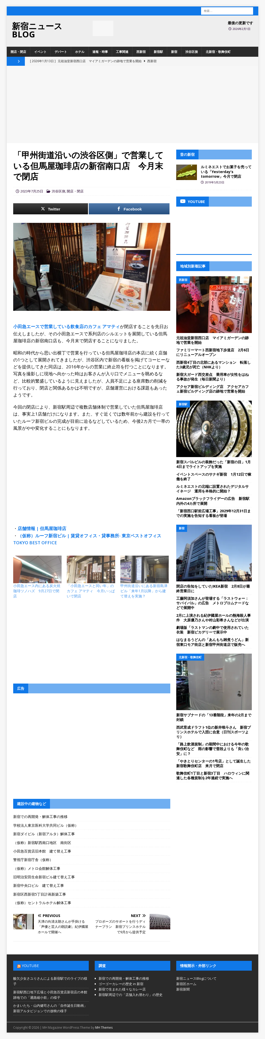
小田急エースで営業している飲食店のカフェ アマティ (66, 326)
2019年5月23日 (214, 182)
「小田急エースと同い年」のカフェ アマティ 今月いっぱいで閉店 (91, 590)
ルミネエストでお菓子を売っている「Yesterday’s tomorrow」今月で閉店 (226, 171)
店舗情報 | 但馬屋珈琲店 (42, 528)
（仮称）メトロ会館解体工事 (36, 868)
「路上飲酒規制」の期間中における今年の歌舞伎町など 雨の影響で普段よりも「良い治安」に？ (212, 749)
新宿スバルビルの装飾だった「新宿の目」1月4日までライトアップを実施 (213, 464)
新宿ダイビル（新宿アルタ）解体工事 (44, 833)
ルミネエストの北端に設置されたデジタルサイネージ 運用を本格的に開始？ (212, 488)
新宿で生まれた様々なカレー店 (122, 989)
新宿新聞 (183, 989)
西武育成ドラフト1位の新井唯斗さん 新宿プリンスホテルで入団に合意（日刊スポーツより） (213, 732)
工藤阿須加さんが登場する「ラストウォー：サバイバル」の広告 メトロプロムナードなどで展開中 (212, 603)
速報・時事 (100, 52)
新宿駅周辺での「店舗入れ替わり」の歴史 (131, 994)
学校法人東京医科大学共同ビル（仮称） (45, 825)
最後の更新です (240, 22)
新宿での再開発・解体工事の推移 (40, 816)
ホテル (79, 52)
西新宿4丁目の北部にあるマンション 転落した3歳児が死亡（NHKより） (213, 364)
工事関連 (122, 52)
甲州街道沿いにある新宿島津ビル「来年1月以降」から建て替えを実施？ (143, 590)
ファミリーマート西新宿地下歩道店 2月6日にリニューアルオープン (212, 352)
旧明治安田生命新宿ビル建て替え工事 (44, 876)
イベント (40, 52)
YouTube (30, 965)
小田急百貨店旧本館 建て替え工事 (42, 851)
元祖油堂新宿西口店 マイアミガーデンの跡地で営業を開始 (212, 340)
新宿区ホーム (186, 983)
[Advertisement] (133, 104)
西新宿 (141, 52)
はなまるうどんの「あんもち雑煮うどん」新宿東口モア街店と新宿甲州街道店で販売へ (212, 642)
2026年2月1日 (242, 29)
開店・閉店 (18, 52)
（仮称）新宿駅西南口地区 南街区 (42, 842)
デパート (61, 52)
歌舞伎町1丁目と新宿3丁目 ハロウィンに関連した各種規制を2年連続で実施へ (212, 775)
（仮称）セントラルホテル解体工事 (42, 902)
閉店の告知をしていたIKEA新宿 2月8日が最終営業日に (213, 588)
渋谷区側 (191, 52)
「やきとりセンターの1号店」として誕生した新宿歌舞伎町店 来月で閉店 (213, 763)
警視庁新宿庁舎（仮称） (33, 859)
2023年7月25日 (31, 191)
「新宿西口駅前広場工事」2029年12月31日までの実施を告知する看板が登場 (213, 513)
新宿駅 (158, 52)
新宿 (174, 52)
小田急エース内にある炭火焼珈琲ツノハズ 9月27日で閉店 (36, 590)
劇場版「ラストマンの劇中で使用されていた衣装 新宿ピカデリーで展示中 (212, 630)
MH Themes (104, 1027)
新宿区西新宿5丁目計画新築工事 (39, 894)
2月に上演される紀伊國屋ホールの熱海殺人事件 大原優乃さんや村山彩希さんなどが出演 (213, 617)
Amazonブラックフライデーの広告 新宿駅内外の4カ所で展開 (212, 501)
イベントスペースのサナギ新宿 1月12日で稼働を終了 (213, 476)
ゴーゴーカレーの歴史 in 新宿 (121, 983)
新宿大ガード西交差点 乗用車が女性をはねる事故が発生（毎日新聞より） (212, 376)
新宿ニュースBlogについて (196, 978)
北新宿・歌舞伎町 (218, 52)
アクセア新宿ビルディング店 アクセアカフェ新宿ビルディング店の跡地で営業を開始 (212, 389)
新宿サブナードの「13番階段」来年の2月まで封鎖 (213, 717)
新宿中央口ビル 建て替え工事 (38, 885)
